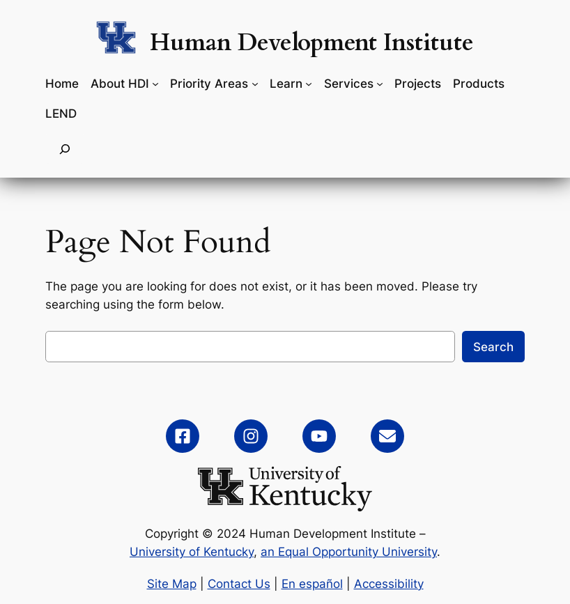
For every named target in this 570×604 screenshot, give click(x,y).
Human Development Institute (312, 43)
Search (493, 347)
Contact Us (239, 584)
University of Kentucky (192, 552)
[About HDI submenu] (155, 83)
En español (312, 584)
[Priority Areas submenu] (255, 83)
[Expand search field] (64, 149)
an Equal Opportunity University (349, 552)
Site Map (172, 584)
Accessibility (389, 584)
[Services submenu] (379, 83)
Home (62, 84)
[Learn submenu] (308, 83)
